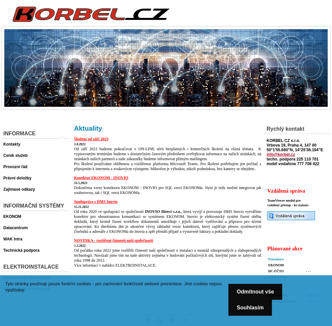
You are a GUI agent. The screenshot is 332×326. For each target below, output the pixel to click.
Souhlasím (250, 307)
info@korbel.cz (281, 154)
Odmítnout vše (255, 291)
